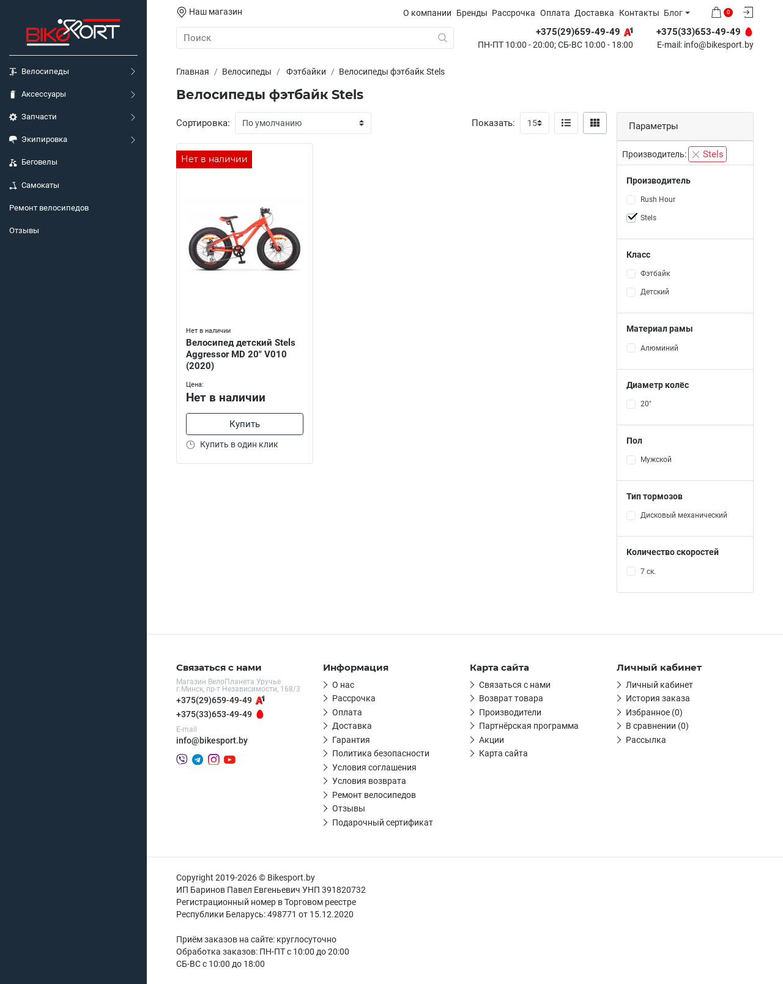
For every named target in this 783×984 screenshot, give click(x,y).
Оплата (555, 13)
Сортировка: (203, 123)
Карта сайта (503, 753)
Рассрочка (513, 13)
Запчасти (33, 117)
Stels (707, 154)
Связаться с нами (515, 685)
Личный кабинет (659, 685)
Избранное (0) (654, 712)
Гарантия (351, 740)
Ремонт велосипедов (49, 207)
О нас (343, 685)
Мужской (656, 459)
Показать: (493, 123)
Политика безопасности (380, 753)
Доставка (594, 13)
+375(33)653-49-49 (214, 714)
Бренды (472, 13)
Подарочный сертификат (382, 822)
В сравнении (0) (657, 726)
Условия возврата (369, 781)
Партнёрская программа (529, 726)
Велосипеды (39, 71)
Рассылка (646, 740)
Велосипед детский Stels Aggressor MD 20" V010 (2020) (240, 354)
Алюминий (659, 348)
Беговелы (33, 162)
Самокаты (34, 185)
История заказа (658, 698)
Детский (654, 292)
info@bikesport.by (719, 45)
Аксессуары (37, 94)
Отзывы (24, 230)
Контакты (639, 13)
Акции (491, 740)
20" (645, 404)
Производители (510, 712)
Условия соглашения (374, 767)
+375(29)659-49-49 (214, 700)
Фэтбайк (655, 273)
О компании (427, 13)
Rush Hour (657, 199)
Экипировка (38, 139)
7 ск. (648, 571)
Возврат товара (511, 698)
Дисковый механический (683, 515)
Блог (673, 13)
